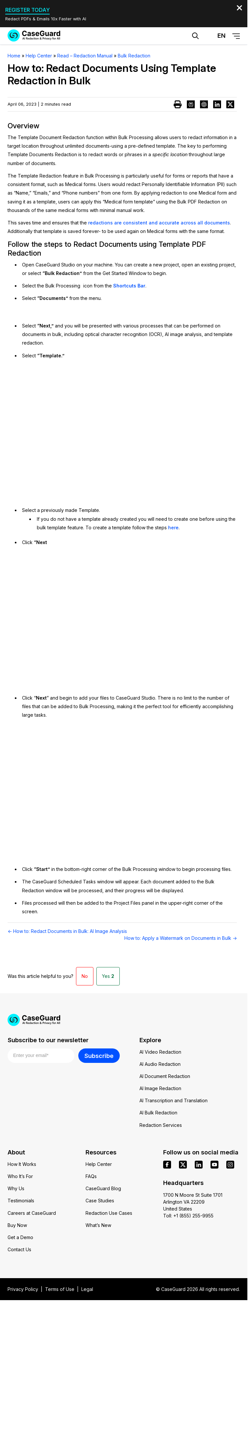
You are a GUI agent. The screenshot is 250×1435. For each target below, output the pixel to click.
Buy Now (17, 1225)
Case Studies (100, 1200)
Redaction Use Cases (109, 1213)
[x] (183, 1165)
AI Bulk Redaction (158, 1112)
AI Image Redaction (160, 1088)
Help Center (99, 1164)
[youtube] (214, 1165)
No (85, 976)
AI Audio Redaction (160, 1064)
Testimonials (21, 1200)
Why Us (16, 1188)
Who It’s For (20, 1176)
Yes (108, 976)
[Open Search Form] (195, 35)
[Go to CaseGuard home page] (34, 35)
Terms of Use (59, 1289)
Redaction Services (160, 1125)
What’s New (98, 1225)
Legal (87, 1289)
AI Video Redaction (160, 1052)
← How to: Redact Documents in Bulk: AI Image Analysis (67, 931)
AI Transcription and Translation (173, 1100)
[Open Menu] (236, 36)
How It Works (22, 1164)
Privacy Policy (23, 1289)
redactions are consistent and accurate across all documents (159, 222)
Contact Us (19, 1249)
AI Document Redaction (164, 1076)
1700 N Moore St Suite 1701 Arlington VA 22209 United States (192, 1202)
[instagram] (230, 1165)
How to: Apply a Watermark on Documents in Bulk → (180, 938)
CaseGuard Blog (103, 1188)
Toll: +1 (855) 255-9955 (188, 1215)
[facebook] (167, 1165)
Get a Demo (20, 1237)
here (173, 527)
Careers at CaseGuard (32, 1213)
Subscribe (98, 1055)
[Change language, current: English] (215, 35)
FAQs (91, 1176)
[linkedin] (199, 1165)
